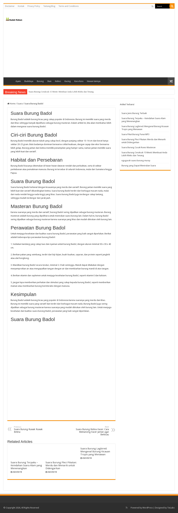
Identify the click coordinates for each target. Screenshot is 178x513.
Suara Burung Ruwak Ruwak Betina (30, 429)
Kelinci (58, 81)
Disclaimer (10, 6)
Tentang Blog (49, 6)
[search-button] (172, 6)
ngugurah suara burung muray (136, 160)
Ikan (49, 81)
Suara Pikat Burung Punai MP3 (135, 134)
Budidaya (28, 81)
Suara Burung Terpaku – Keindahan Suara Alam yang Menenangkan (26, 465)
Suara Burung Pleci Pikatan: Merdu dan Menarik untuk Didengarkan (61, 465)
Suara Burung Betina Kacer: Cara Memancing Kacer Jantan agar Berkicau (92, 431)
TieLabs (171, 507)
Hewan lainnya (93, 81)
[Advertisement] (89, 49)
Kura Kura (78, 81)
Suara (20, 103)
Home (9, 80)
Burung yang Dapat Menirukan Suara (139, 165)
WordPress (147, 507)
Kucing (68, 81)
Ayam (18, 81)
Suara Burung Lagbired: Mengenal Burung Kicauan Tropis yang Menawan (95, 451)
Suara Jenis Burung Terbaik (134, 113)
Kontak (21, 6)
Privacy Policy (34, 6)
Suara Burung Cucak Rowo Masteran (44, 91)
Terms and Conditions (68, 6)
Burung (40, 81)
